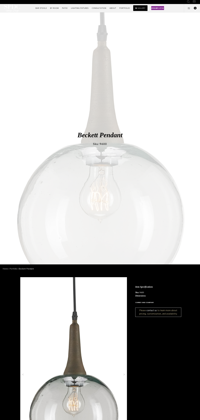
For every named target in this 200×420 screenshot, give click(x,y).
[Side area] (187, 8)
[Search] (188, 1)
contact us (151, 310)
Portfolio (13, 268)
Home (5, 268)
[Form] (194, 1)
